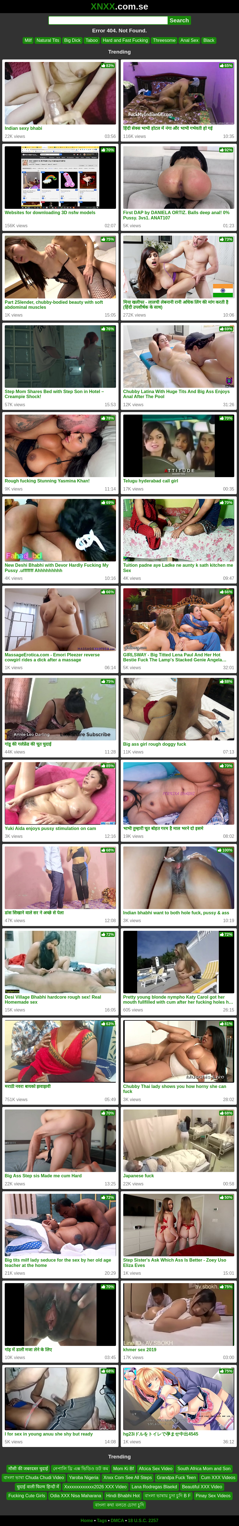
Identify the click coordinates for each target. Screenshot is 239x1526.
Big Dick (72, 40)
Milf (28, 40)
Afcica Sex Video (156, 1468)
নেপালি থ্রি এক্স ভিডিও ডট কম (80, 1468)
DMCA (117, 1520)
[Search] (108, 20)
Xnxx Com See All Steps (127, 1477)
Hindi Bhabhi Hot (123, 1495)
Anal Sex (189, 40)
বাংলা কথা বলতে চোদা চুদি (119, 1505)
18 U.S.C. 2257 (143, 1520)
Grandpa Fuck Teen (176, 1477)
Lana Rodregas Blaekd (154, 1486)
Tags (102, 1520)
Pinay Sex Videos (213, 1495)
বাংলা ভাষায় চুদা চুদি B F (168, 1495)
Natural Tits (48, 40)
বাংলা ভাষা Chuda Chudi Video (34, 1477)
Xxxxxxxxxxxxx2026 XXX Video (95, 1486)
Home (87, 1520)
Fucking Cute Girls (26, 1495)
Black (208, 40)
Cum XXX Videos (218, 1477)
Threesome (164, 40)
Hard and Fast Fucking (125, 40)
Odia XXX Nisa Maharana (75, 1495)
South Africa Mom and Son (203, 1468)
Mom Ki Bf (123, 1468)
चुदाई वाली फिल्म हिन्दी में (38, 1486)
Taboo (92, 40)
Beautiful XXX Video (202, 1486)
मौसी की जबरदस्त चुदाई (28, 1468)
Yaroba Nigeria (83, 1477)
